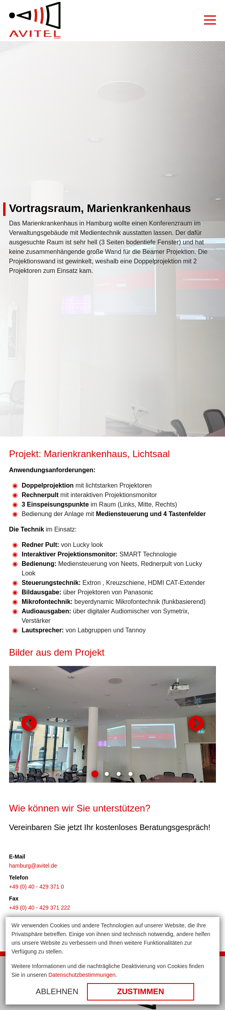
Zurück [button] (29, 724)
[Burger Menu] (210, 20)
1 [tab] (95, 774)
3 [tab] (119, 774)
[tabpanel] (112, 724)
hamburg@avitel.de (33, 865)
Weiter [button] (196, 724)
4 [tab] (130, 774)
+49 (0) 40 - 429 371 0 (36, 886)
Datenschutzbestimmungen (81, 975)
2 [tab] (107, 774)
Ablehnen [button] (57, 991)
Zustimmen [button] (140, 991)
